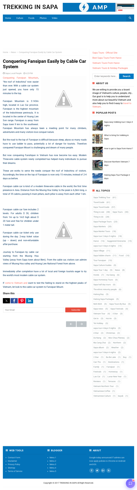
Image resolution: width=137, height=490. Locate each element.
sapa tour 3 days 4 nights (104, 246)
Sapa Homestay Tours (103, 280)
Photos (43, 18)
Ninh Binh (97, 304)
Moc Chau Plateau (116, 338)
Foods (31, 18)
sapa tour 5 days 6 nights (104, 352)
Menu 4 (53, 468)
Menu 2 (53, 461)
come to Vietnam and (16, 283)
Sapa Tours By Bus (117, 304)
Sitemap (11, 468)
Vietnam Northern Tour (103, 386)
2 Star (96, 357)
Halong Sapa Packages (103, 299)
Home (8, 18)
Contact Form (14, 457)
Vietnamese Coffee (101, 391)
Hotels (96, 275)
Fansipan (111, 367)
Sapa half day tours (102, 284)
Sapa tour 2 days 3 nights (104, 236)
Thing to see (98, 212)
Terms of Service (15, 471)
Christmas (110, 333)
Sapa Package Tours (102, 222)
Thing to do (98, 217)
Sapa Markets (99, 226)
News (13, 52)
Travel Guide (98, 202)
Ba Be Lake (111, 357)
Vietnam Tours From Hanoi (106, 63)
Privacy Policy (14, 464)
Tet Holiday (98, 323)
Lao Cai (96, 376)
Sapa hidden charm (102, 255)
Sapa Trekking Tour (101, 197)
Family (96, 367)
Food (121, 255)
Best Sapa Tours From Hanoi (106, 58)
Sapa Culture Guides (102, 265)
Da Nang (97, 338)
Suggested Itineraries (116, 241)
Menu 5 (53, 471)
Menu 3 (53, 464)
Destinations (113, 362)
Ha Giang (110, 275)
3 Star (115, 313)
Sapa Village (98, 251)
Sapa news (98, 309)
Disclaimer (12, 461)
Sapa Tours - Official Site (104, 52)
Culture (19, 18)
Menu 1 (53, 457)
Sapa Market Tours (101, 231)
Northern (117, 343)
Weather (115, 347)
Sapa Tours (118, 212)
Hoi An (109, 318)
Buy (125, 357)
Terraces (112, 381)
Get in (96, 318)
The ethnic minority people (105, 289)
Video (54, 18)
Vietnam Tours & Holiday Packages (110, 68)
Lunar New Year (114, 376)
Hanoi (96, 241)
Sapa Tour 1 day (100, 270)
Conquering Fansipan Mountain (20, 77)
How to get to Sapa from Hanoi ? (118, 148)
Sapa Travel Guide (101, 207)
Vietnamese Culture (102, 396)
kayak (120, 396)
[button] (6, 300)
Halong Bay (98, 294)
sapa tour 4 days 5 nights (104, 328)
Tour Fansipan (99, 260)
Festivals (97, 372)
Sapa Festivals (116, 309)
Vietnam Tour (99, 313)
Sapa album (98, 347)
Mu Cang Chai (99, 343)
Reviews (97, 381)
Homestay (113, 372)
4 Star (96, 333)
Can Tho (97, 362)
